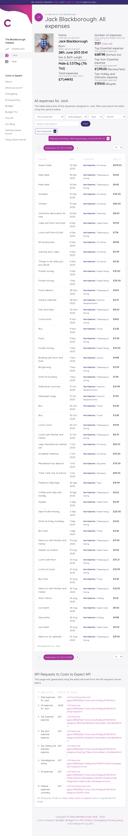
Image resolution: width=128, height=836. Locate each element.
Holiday (100, 598)
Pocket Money (103, 271)
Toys (99, 483)
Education (101, 463)
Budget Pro (69, 2)
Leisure (100, 358)
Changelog (11, 93)
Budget (55, 2)
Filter (85, 123)
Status (88, 820)
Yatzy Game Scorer (15, 139)
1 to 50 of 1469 (59, 147)
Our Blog (10, 124)
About (8, 81)
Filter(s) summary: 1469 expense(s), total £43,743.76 (80, 138)
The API (9, 118)
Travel (100, 329)
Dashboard (14, 49)
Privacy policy (12, 99)
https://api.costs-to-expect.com (79, 798)
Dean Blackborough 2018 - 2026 (87, 816)
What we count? (14, 87)
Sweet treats (102, 223)
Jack (11, 55)
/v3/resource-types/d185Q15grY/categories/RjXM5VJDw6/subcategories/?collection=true (94, 763)
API (81, 820)
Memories (101, 213)
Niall (10, 61)
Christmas (101, 165)
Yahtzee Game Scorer (13, 132)
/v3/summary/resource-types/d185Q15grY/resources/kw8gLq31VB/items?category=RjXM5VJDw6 (91, 789)
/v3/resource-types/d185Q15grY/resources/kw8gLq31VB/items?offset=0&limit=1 (91, 708)
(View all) (107, 43)
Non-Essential (46, 131)
